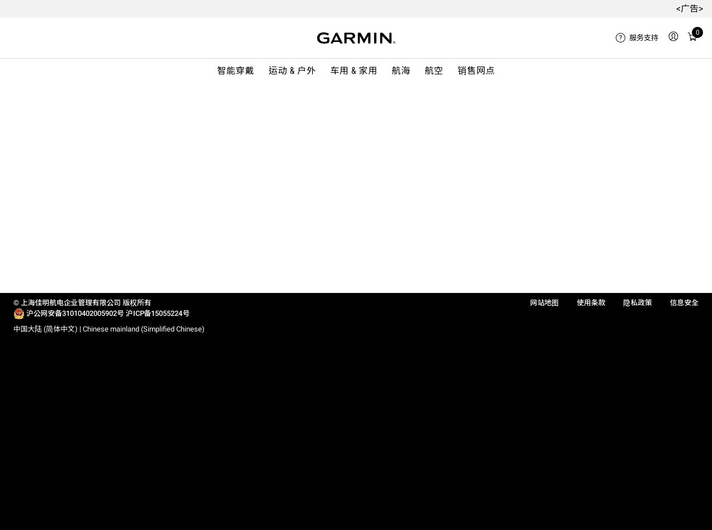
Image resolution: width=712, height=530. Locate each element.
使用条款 (591, 303)
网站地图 (544, 303)
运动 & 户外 (292, 70)
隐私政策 (637, 303)
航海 (401, 70)
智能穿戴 (235, 70)
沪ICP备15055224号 (158, 313)
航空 (434, 70)
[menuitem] (637, 38)
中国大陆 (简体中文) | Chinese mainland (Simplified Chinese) (109, 329)
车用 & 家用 (354, 70)
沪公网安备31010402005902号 (75, 313)
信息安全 (684, 303)
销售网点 (476, 70)
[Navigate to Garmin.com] (356, 38)
